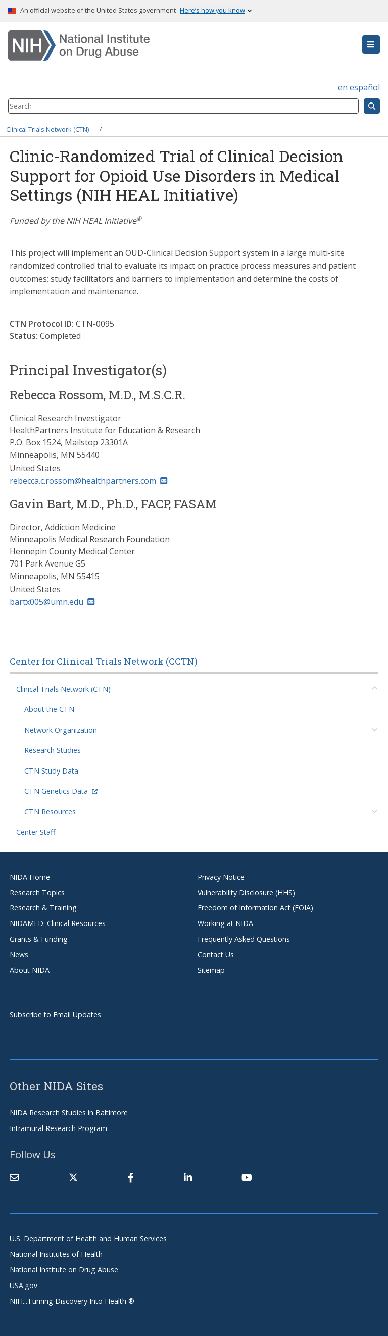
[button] (371, 44)
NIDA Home (30, 877)
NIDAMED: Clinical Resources (58, 923)
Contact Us (216, 954)
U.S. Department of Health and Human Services (88, 1238)
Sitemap (211, 970)
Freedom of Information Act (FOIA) (255, 907)
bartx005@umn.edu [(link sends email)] (52, 601)
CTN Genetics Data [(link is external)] (61, 791)
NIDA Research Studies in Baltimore (69, 1112)
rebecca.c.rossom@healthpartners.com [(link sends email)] (88, 480)
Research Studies (52, 750)
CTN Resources (50, 811)
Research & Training (43, 907)
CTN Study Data (51, 771)
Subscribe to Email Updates (55, 1014)
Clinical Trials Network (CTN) (47, 128)
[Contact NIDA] (14, 1177)
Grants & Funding (39, 939)
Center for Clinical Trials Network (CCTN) (104, 661)
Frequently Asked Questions (244, 939)
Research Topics (37, 892)
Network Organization (60, 730)
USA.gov (23, 1285)
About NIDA (30, 970)
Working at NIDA (225, 923)
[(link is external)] (73, 1177)
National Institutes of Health (56, 1254)
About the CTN (49, 709)
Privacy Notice (221, 877)
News (19, 954)
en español (359, 87)
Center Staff (36, 832)
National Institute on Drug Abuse (64, 1269)
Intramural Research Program (58, 1128)
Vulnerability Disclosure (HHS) (246, 892)
